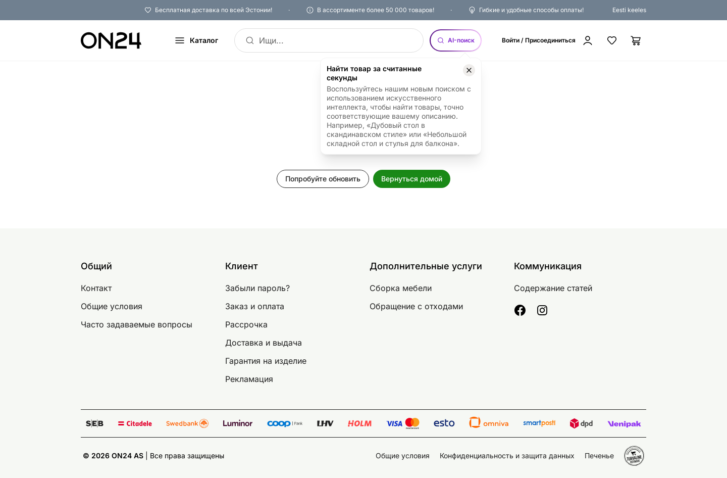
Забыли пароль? (257, 288)
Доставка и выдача (263, 343)
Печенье (599, 455)
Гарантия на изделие (265, 361)
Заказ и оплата (254, 306)
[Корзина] (636, 40)
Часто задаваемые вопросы (136, 324)
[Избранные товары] (612, 40)
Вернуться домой (411, 178)
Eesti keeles (629, 10)
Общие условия (111, 306)
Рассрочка (246, 324)
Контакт (96, 288)
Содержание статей (553, 288)
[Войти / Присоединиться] (548, 40)
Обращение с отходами (416, 306)
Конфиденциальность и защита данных (507, 455)
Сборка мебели (401, 288)
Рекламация (249, 379)
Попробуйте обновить (322, 178)
